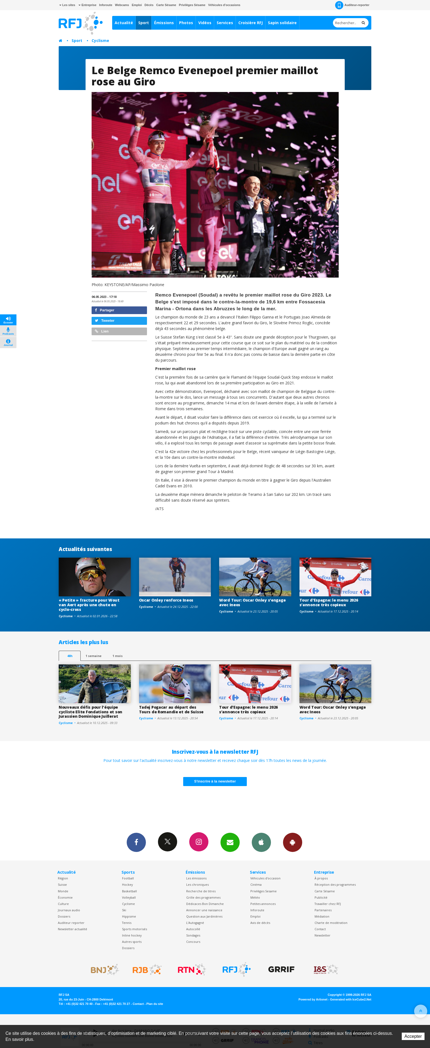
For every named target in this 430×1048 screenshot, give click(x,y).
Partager (104, 310)
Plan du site (154, 1003)
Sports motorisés (134, 929)
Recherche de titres (201, 891)
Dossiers (64, 916)
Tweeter (105, 320)
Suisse (62, 884)
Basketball (129, 891)
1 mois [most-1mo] (117, 656)
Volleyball (129, 897)
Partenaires (323, 910)
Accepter (413, 1036)
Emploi (137, 5)
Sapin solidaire (282, 22)
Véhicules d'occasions (224, 5)
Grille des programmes (203, 897)
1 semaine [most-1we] (93, 656)
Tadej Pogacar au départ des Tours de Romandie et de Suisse (171, 709)
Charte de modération (331, 922)
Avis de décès (260, 922)
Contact (320, 929)
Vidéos (204, 22)
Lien (102, 331)
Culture (63, 904)
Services (225, 22)
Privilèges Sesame (263, 891)
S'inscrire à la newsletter (215, 781)
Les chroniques (197, 884)
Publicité (321, 897)
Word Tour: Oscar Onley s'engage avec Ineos (252, 602)
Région (63, 878)
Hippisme (129, 916)
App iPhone (261, 842)
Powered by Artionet (313, 999)
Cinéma (256, 884)
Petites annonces (263, 904)
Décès (149, 5)
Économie (65, 897)
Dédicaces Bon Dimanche (205, 904)
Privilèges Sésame (192, 5)
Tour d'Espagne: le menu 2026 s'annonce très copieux (328, 602)
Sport (143, 22)
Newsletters (230, 842)
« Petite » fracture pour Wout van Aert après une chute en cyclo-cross (89, 604)
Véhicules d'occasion (265, 878)
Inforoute (105, 5)
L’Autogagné (195, 922)
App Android (292, 842)
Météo (255, 897)
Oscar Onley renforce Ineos (166, 600)
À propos (321, 878)
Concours (193, 941)
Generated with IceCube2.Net (350, 999)
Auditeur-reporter (352, 5)
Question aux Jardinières (204, 916)
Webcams (122, 5)
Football (128, 878)
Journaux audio (69, 910)
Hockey (127, 884)
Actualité (124, 22)
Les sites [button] (67, 5)
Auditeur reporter (71, 922)
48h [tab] (69, 656)
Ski (124, 910)
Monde (63, 891)
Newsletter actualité (72, 929)
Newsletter (322, 935)
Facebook (136, 842)
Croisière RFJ (250, 22)
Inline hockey (132, 935)
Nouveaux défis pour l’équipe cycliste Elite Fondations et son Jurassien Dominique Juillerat (90, 712)
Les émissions (196, 878)
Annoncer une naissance (204, 910)
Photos (186, 22)
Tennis (126, 922)
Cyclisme (100, 40)
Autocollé (193, 929)
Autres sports (132, 941)
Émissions (164, 22)
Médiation (322, 916)
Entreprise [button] (87, 5)
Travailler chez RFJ (328, 904)
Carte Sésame (166, 5)
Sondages (193, 935)
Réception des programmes (335, 884)
